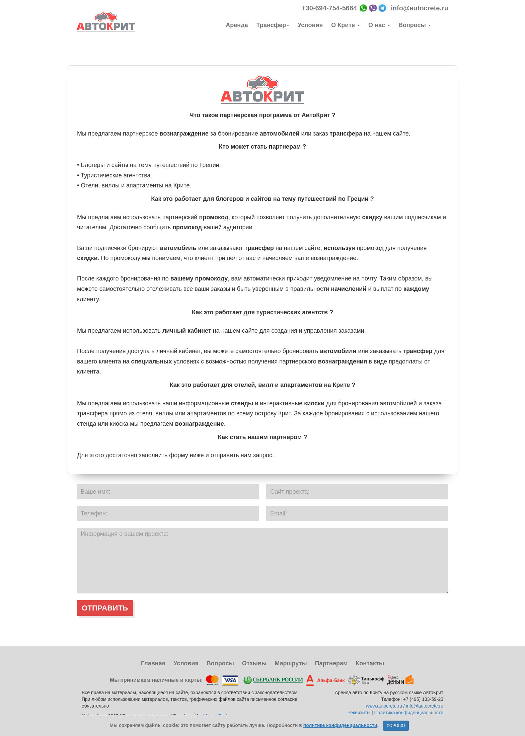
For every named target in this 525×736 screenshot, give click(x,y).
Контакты (370, 663)
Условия (310, 25)
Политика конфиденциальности (408, 712)
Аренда (237, 25)
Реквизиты (359, 712)
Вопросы (414, 25)
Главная (153, 663)
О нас (379, 25)
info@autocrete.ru (419, 8)
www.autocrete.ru (384, 706)
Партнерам (331, 663)
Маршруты (291, 663)
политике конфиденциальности (340, 725)
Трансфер (273, 25)
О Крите (345, 25)
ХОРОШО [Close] (396, 725)
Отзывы (254, 663)
